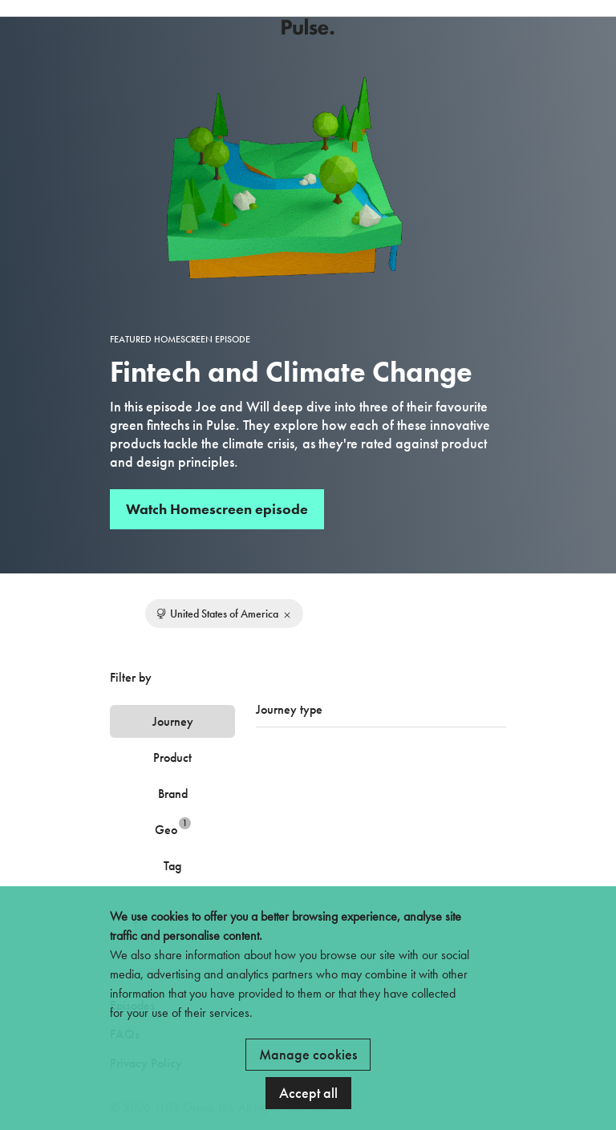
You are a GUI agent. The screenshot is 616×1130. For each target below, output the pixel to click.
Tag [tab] (172, 865)
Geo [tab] (173, 827)
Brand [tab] (173, 793)
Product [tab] (172, 757)
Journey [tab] (172, 721)
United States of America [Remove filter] (224, 613)
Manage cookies (308, 1054)
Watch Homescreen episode (217, 509)
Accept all (308, 1092)
